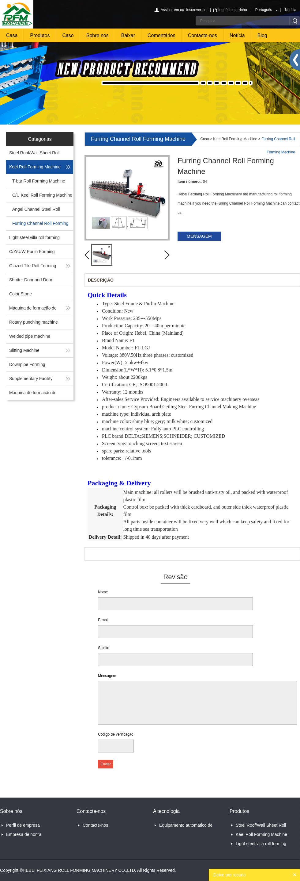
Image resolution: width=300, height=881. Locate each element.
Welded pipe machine (29, 336)
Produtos (40, 35)
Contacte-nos (202, 35)
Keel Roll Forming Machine (35, 166)
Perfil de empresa (23, 825)
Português (263, 10)
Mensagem (107, 676)
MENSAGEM (199, 236)
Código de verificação (115, 734)
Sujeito (103, 648)
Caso (67, 35)
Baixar (128, 35)
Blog (262, 35)
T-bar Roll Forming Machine (38, 181)
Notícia (290, 10)
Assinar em (170, 10)
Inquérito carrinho (232, 10)
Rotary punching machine (33, 322)
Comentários (161, 35)
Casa (11, 35)
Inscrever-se (196, 10)
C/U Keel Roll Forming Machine (42, 195)
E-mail (103, 620)
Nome (103, 592)
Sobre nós (97, 35)
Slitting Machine (24, 350)
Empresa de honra (23, 834)
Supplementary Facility (31, 378)
